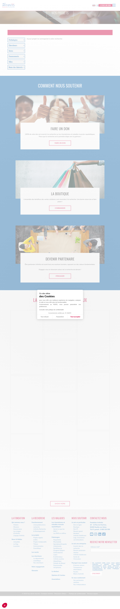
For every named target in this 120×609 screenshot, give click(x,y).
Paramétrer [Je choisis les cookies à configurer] (60, 317)
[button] (4, 605)
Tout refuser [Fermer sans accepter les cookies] (45, 317)
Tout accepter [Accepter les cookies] (75, 317)
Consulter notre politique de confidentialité (51, 310)
